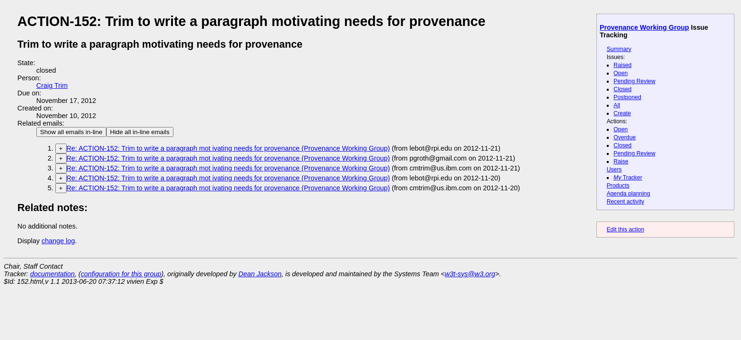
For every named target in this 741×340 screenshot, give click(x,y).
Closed (622, 89)
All (616, 105)
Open (620, 73)
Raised (622, 65)
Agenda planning (628, 193)
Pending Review (634, 81)
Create (622, 113)
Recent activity (626, 201)
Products (618, 185)
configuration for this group (121, 274)
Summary (619, 49)
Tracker (627, 177)
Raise (620, 161)
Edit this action (626, 229)
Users (614, 169)
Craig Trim (52, 85)
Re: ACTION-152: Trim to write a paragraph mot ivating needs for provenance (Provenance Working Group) (228, 148)
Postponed (627, 97)
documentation (52, 274)
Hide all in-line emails (140, 132)
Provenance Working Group (644, 27)
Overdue (624, 137)
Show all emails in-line (71, 132)
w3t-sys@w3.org (470, 274)
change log (58, 241)
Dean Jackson (260, 274)
